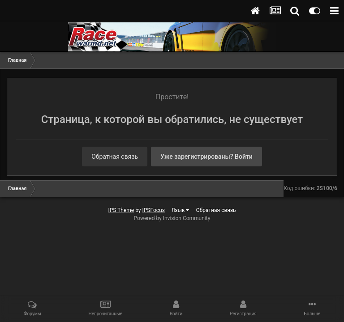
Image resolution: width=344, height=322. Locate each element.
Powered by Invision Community (172, 218)
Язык (180, 210)
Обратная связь (114, 156)
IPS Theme (121, 210)
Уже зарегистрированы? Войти (206, 156)
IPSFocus (153, 210)
